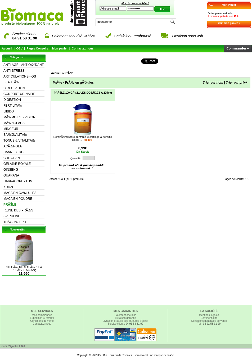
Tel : (209, 323)
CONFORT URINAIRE (19, 94)
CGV (19, 48)
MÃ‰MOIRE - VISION (19, 117)
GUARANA (11, 175)
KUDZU (8, 187)
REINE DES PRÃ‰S (18, 210)
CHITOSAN (11, 158)
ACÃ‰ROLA (12, 146)
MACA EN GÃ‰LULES (20, 193)
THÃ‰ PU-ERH (14, 222)
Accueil (7, 48)
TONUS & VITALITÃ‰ (19, 140)
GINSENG (10, 169)
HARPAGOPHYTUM (18, 181)
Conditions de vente (41, 320)
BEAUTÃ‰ (11, 82)
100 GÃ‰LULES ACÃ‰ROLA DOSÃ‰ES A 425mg (24, 269)
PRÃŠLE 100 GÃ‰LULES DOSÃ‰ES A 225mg (83, 92)
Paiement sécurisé (125, 315)
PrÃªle (69, 73)
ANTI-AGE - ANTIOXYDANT (23, 65)
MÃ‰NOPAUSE (15, 123)
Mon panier (60, 48)
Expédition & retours (42, 317)
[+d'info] (88, 139)
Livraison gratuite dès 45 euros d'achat (125, 320)
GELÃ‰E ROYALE (17, 164)
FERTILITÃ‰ (12, 105)
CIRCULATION (14, 88)
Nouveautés (17, 229)
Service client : (125, 323)
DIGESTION (12, 100)
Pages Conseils (37, 48)
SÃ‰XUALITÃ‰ (15, 135)
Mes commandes (42, 315)
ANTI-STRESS (13, 71)
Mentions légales (209, 315)
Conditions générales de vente (209, 320)
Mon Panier (229, 4)
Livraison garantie (125, 317)
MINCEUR (10, 129)
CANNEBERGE (14, 152)
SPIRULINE (11, 216)
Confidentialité (209, 317)
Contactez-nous (83, 48)
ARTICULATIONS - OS (19, 76)
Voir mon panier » (229, 23)
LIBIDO (8, 111)
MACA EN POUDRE (17, 199)
